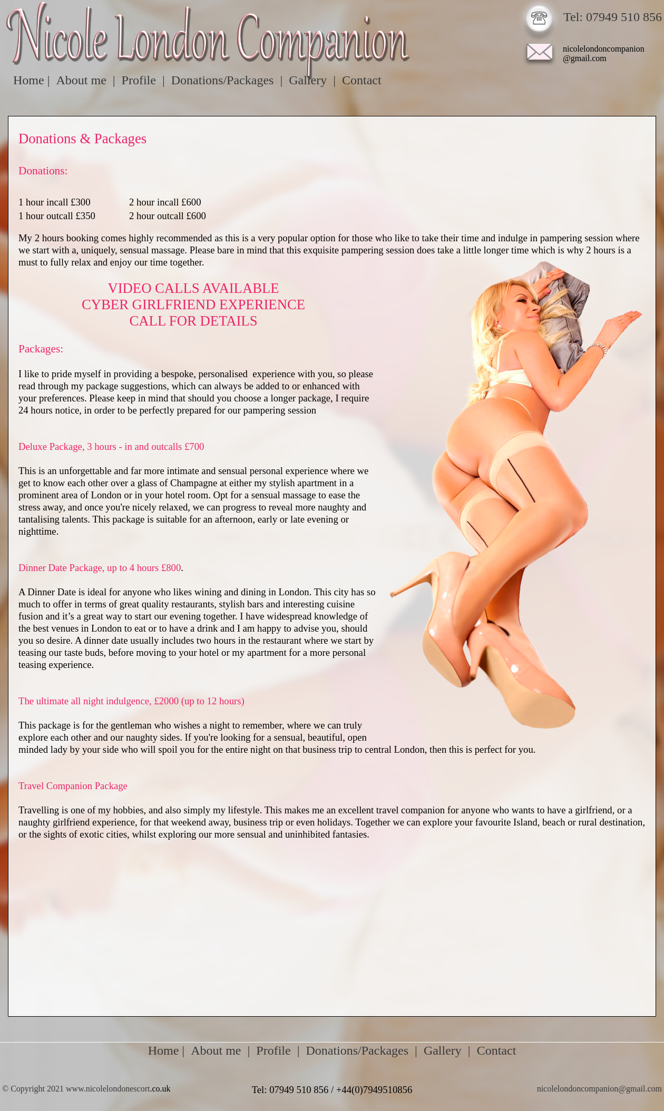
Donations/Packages (357, 1050)
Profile (273, 1050)
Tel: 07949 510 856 (612, 17)
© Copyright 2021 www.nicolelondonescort (76, 1088)
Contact (496, 1050)
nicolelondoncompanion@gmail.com (599, 1088)
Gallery (443, 1050)
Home (163, 1050)
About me (216, 1050)
